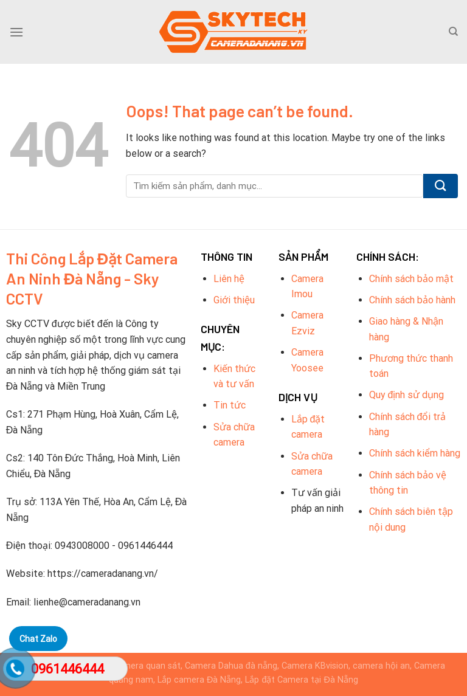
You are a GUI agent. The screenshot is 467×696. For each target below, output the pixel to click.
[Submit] (440, 186)
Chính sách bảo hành (412, 300)
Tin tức (229, 405)
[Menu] (16, 32)
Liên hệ (228, 278)
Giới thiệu (234, 300)
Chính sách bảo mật (411, 278)
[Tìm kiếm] (453, 31)
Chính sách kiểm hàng (414, 453)
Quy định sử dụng (407, 395)
